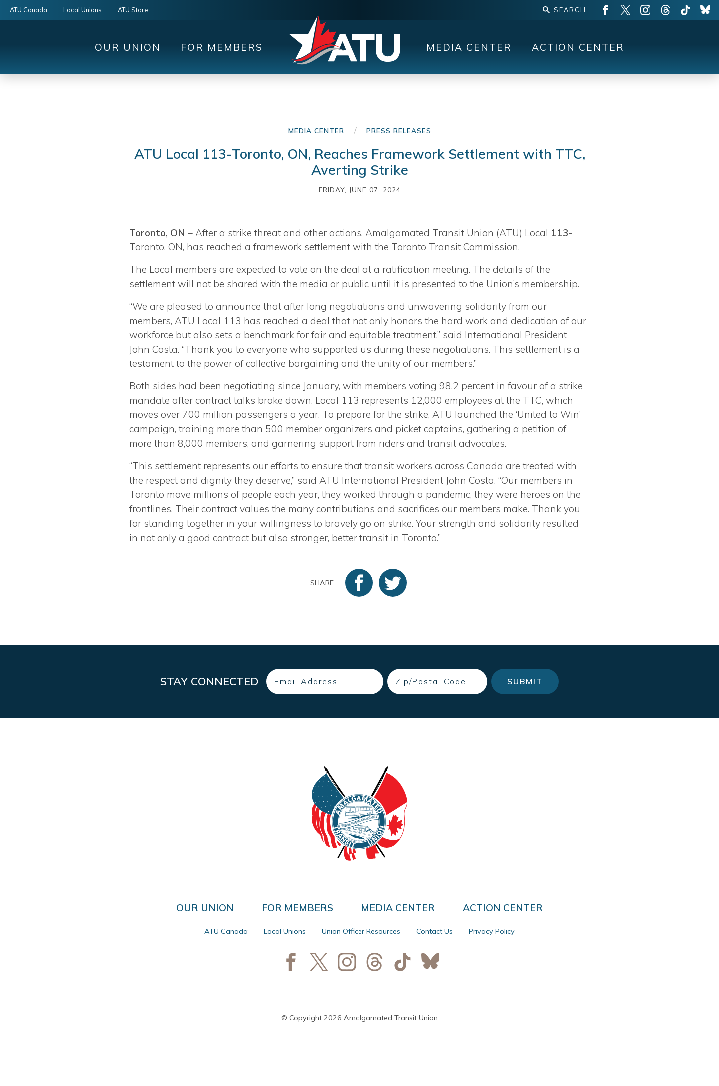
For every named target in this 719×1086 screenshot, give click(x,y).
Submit (525, 681)
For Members (222, 47)
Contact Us (434, 931)
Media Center (469, 47)
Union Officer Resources (361, 931)
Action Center (578, 47)
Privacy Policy (492, 931)
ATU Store (133, 10)
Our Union (128, 47)
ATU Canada (28, 10)
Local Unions (82, 10)
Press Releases (398, 130)
